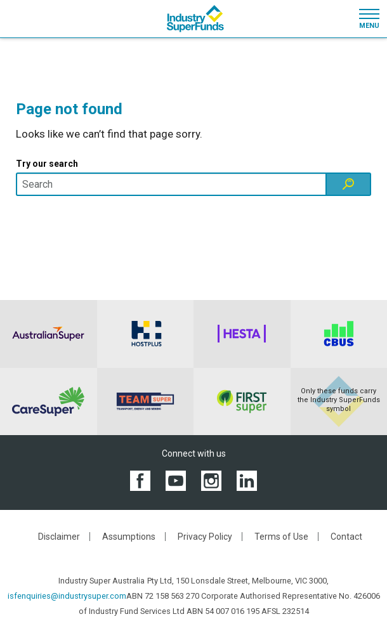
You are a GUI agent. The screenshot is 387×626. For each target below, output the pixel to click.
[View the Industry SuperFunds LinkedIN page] (247, 480)
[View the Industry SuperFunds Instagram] (211, 480)
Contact (346, 536)
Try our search (47, 164)
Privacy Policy (205, 536)
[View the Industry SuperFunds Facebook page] (140, 480)
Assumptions (128, 536)
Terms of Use (281, 536)
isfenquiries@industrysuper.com (67, 596)
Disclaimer (59, 536)
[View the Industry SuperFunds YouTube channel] (176, 480)
